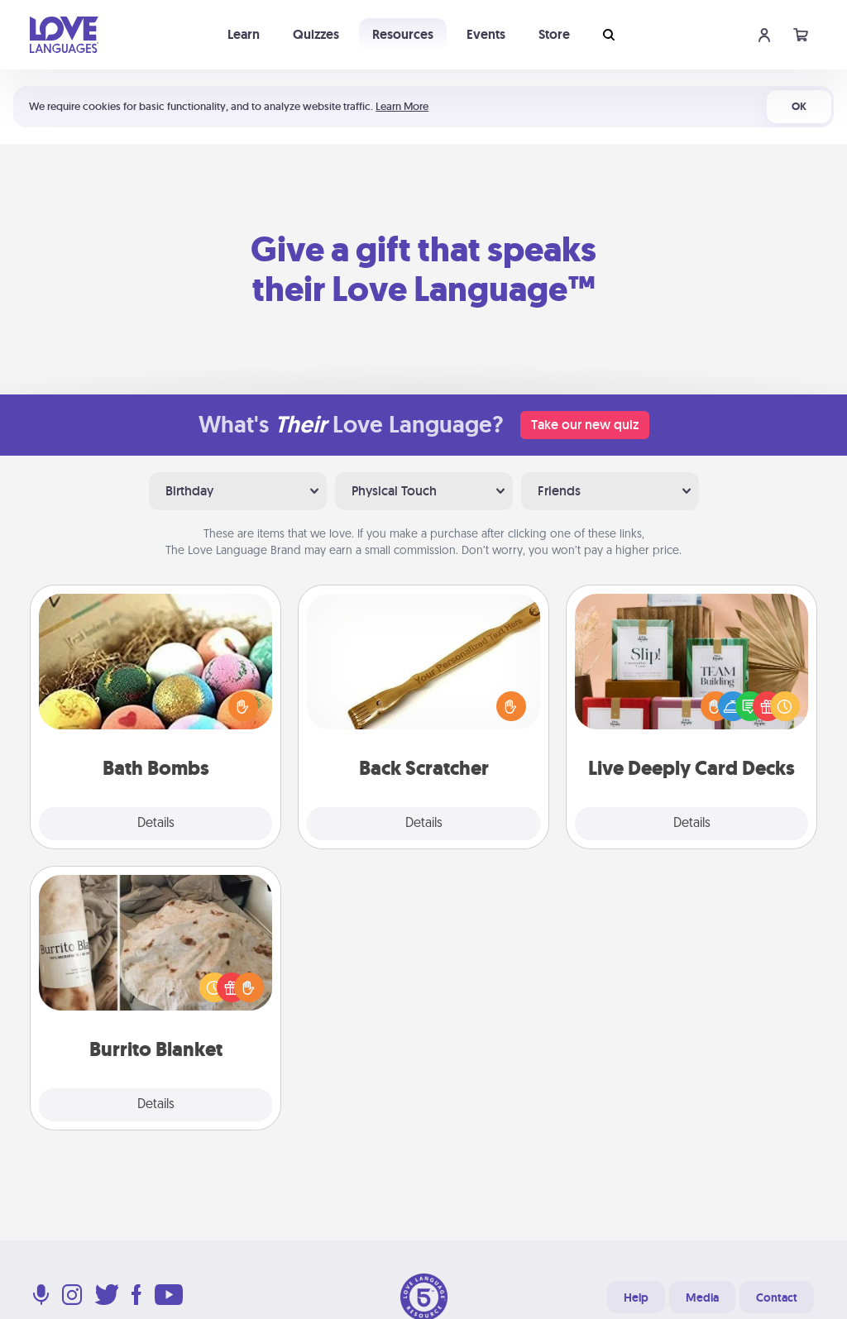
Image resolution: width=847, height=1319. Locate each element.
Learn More (402, 106)
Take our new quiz (585, 424)
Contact (776, 1297)
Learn (243, 34)
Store (554, 34)
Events (486, 34)
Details (156, 823)
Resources (402, 34)
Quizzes (316, 34)
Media (702, 1297)
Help (636, 1297)
